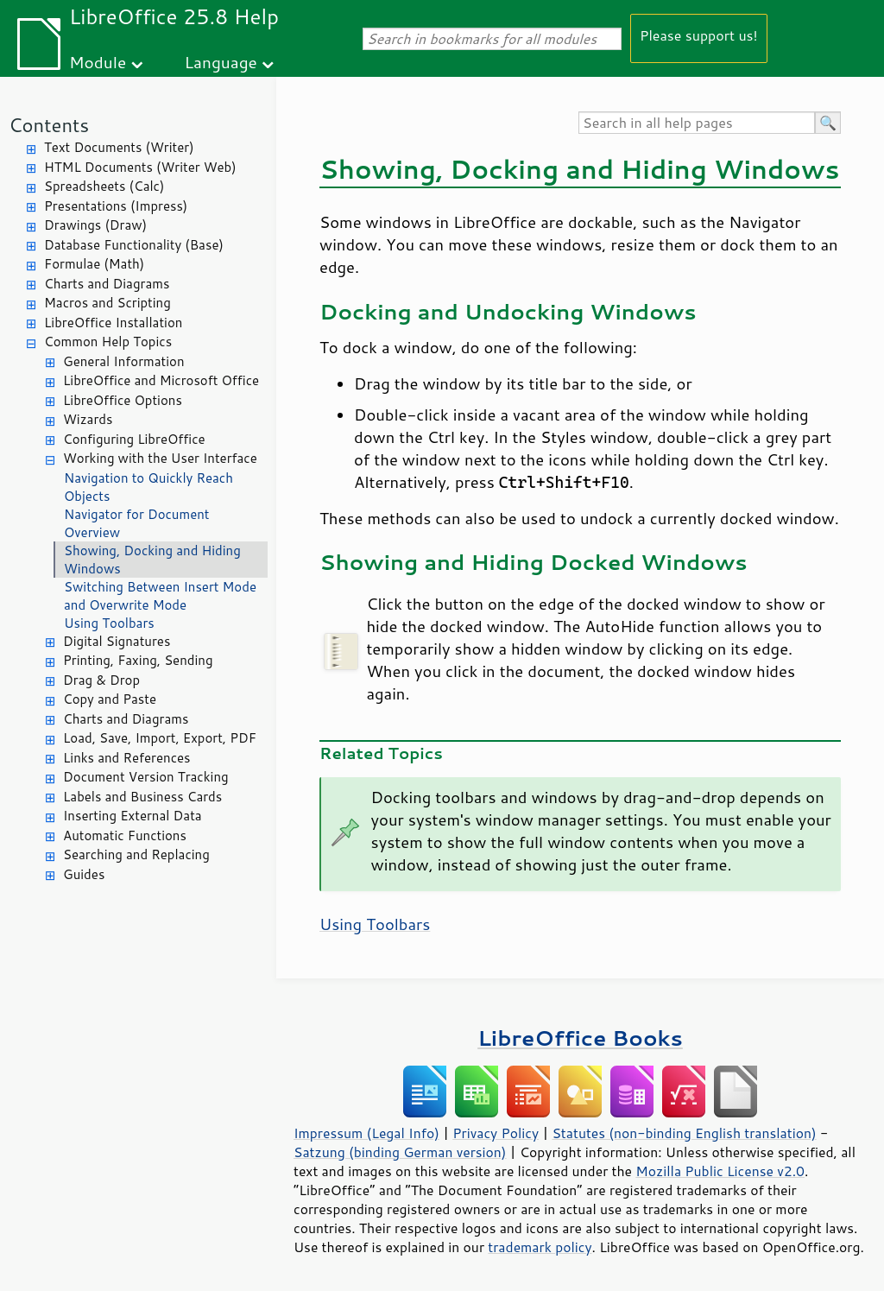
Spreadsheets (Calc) (104, 186)
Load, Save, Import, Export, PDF (159, 738)
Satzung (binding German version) (400, 1151)
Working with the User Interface (160, 458)
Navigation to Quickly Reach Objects (148, 487)
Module (97, 61)
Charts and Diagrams (106, 284)
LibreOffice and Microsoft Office (161, 380)
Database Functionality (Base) (134, 245)
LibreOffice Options (122, 400)
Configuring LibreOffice (134, 439)
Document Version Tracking (146, 777)
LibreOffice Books (580, 1037)
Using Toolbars (109, 623)
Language (221, 61)
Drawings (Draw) (95, 225)
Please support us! (699, 35)
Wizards (87, 419)
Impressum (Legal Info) (366, 1132)
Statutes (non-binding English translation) (684, 1132)
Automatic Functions (124, 835)
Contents (49, 124)
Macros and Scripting (107, 303)
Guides (83, 874)
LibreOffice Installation (113, 322)
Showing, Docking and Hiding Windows (152, 559)
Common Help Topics (108, 341)
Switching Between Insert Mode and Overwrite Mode (160, 596)
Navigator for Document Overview (137, 523)
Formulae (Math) (94, 264)
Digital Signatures (116, 641)
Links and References (126, 758)
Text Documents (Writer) (119, 147)
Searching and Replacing (136, 854)
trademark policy (539, 1246)
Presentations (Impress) (115, 206)
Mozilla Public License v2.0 (720, 1170)
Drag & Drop (101, 680)
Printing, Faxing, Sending (138, 660)
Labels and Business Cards (142, 797)
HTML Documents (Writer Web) (140, 167)
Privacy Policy (495, 1132)
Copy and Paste (109, 699)
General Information (124, 361)
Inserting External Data (132, 816)
